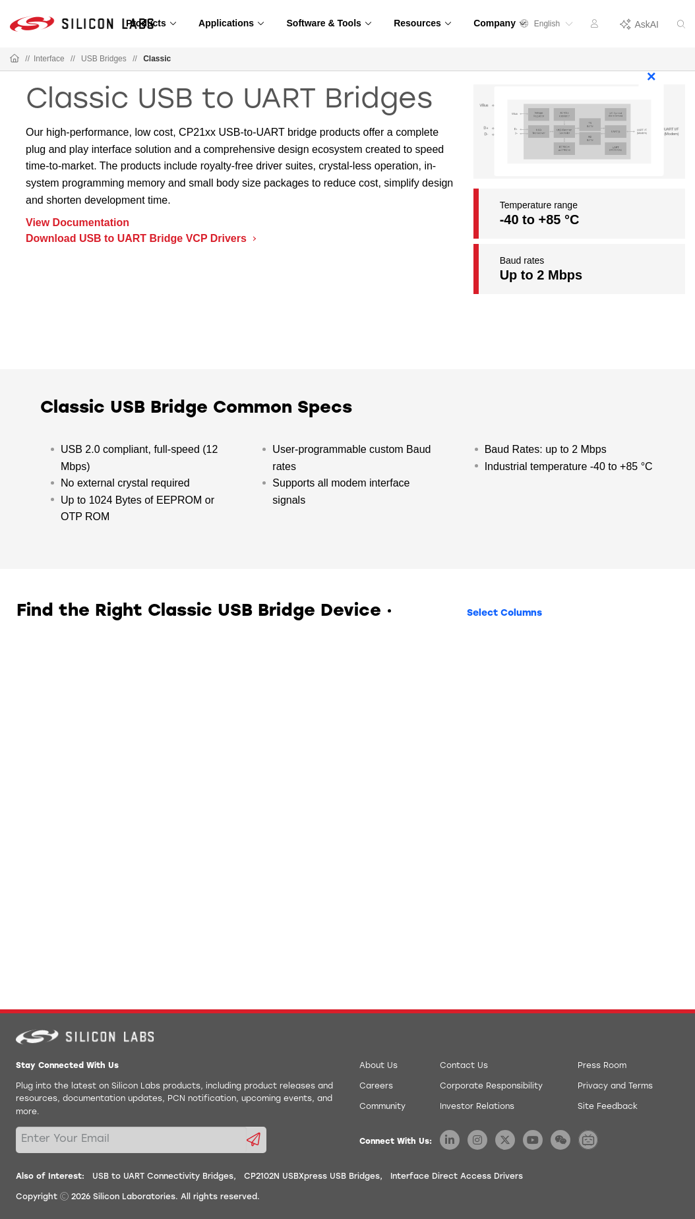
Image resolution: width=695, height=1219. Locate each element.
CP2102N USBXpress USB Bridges (312, 1177)
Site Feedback (608, 1107)
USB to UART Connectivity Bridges (162, 1177)
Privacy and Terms (615, 1086)
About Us (378, 1066)
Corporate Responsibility (491, 1086)
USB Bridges (104, 58)
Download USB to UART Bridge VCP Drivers (137, 238)
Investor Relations (477, 1107)
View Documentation (77, 222)
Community (382, 1107)
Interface (49, 58)
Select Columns (504, 613)
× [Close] (651, 76)
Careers (376, 1086)
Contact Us (464, 1066)
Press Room (602, 1066)
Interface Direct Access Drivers (456, 1177)
